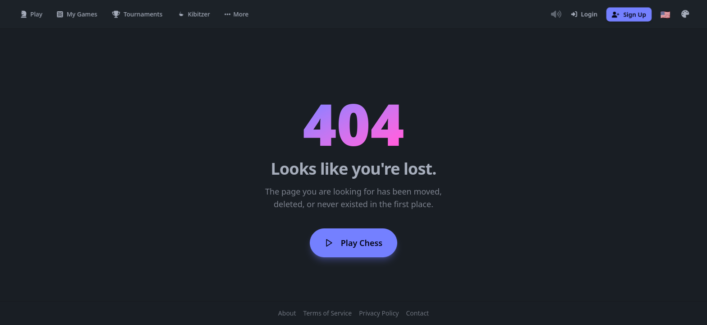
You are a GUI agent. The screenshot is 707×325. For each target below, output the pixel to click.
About (287, 313)
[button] (236, 14)
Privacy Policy (379, 313)
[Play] (31, 14)
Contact (417, 313)
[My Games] (77, 14)
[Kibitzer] (193, 14)
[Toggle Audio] (556, 14)
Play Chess (353, 242)
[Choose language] (665, 14)
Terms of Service (327, 313)
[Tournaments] (137, 14)
